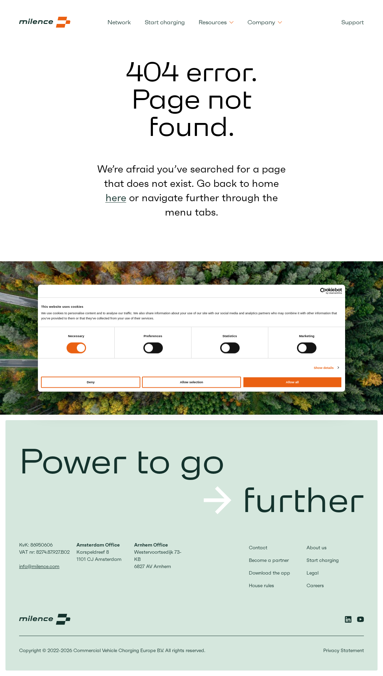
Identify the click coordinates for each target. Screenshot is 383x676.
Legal (312, 573)
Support (352, 22)
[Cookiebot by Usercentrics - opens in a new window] (312, 291)
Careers (315, 585)
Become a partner (269, 560)
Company (264, 22)
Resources (216, 22)
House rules (261, 585)
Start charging (165, 22)
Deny (91, 382)
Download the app (269, 573)
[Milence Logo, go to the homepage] (44, 22)
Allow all (292, 382)
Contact (258, 547)
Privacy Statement (343, 650)
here (115, 197)
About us (317, 547)
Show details (324, 367)
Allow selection (191, 382)
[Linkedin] (348, 619)
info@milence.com (39, 566)
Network (119, 22)
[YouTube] (360, 619)
